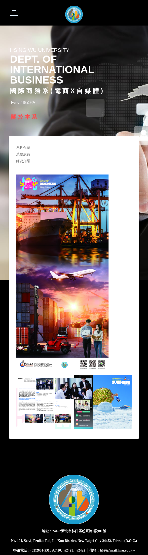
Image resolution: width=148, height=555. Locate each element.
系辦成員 (23, 154)
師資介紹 (23, 161)
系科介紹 (23, 147)
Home (15, 102)
